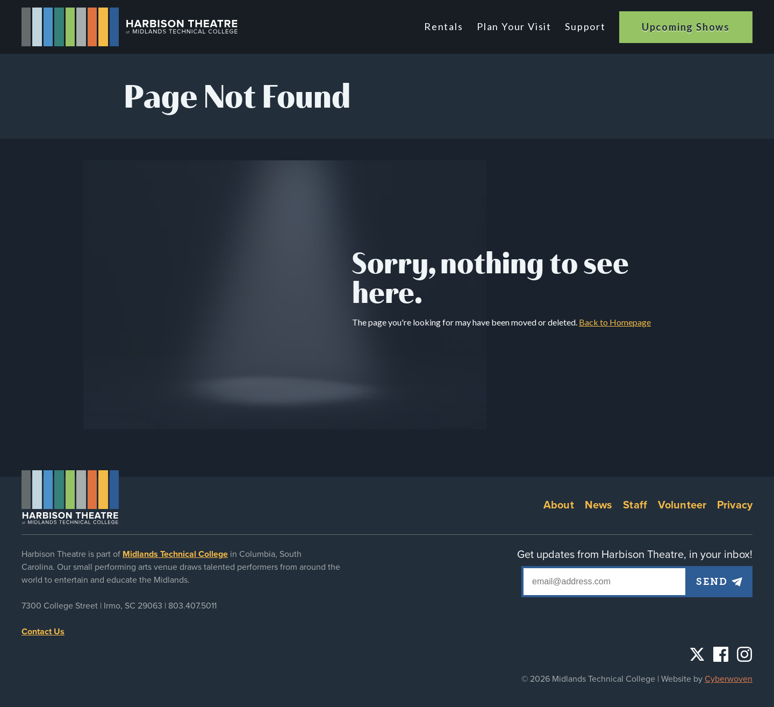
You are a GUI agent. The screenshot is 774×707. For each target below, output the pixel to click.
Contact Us (43, 631)
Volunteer (682, 505)
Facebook (721, 654)
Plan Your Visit (515, 26)
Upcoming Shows (686, 27)
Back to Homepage (615, 322)
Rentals (446, 26)
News (599, 505)
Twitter (697, 654)
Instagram (744, 654)
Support (585, 26)
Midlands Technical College (175, 554)
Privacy (734, 505)
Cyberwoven (728, 679)
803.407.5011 (192, 605)
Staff (635, 505)
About (558, 505)
